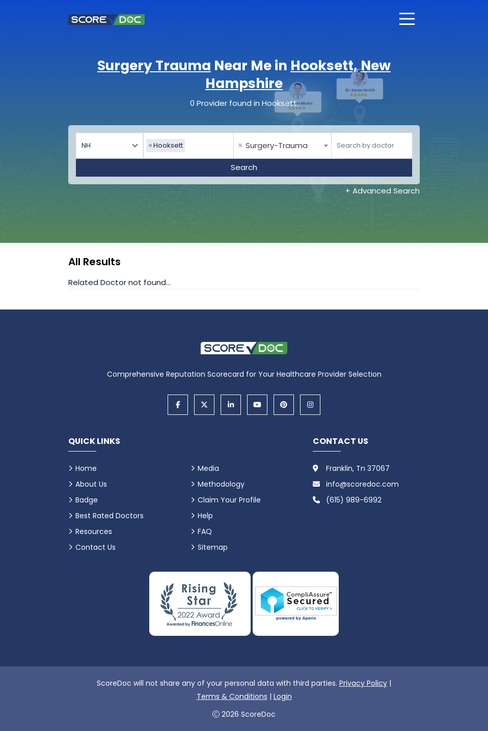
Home (86, 468)
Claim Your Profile (229, 500)
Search (244, 167)
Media (208, 468)
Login (283, 696)
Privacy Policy (363, 683)
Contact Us (95, 547)
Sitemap (213, 547)
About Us (91, 484)
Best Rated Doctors (109, 516)
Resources (93, 531)
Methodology (221, 484)
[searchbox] (190, 145)
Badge (86, 500)
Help (205, 516)
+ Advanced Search (382, 190)
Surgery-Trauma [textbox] (273, 145)
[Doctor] (372, 145)
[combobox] (188, 145)
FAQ (205, 531)
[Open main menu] (407, 19)
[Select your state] (109, 145)
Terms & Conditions (232, 696)
